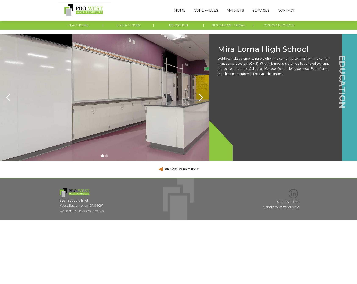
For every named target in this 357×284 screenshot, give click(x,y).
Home (179, 10)
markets (235, 10)
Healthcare (78, 25)
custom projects (279, 25)
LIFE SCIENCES (128, 25)
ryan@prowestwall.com (281, 207)
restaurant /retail (229, 25)
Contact (286, 10)
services (261, 10)
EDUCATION (178, 25)
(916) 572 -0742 (287, 202)
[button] (206, 10)
